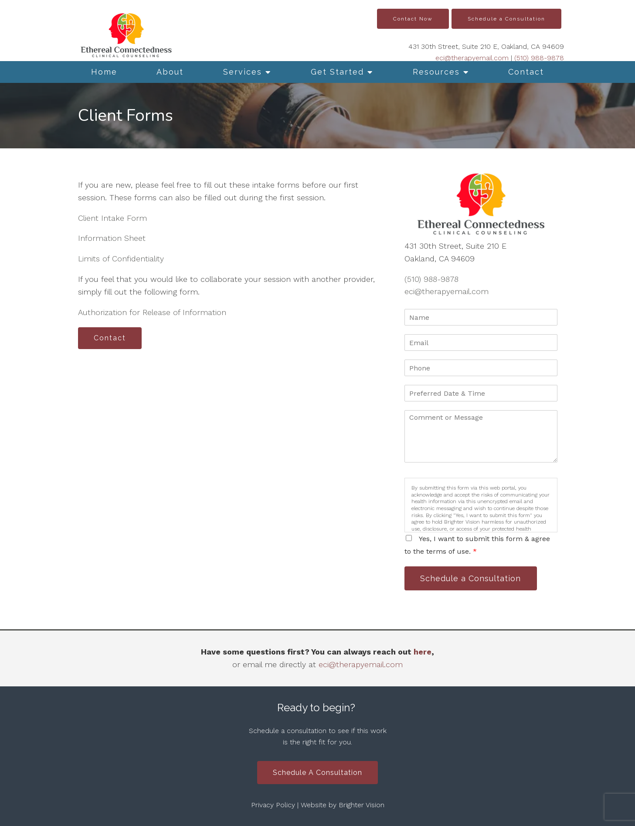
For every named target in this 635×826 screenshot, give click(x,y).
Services (242, 71)
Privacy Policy (273, 805)
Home (104, 71)
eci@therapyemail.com (472, 58)
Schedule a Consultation (506, 19)
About (169, 71)
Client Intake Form (112, 218)
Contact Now (413, 19)
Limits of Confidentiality (121, 258)
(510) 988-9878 (539, 58)
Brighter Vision (361, 805)
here (422, 651)
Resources (436, 71)
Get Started (337, 71)
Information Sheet (112, 238)
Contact (526, 71)
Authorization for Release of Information (152, 312)
